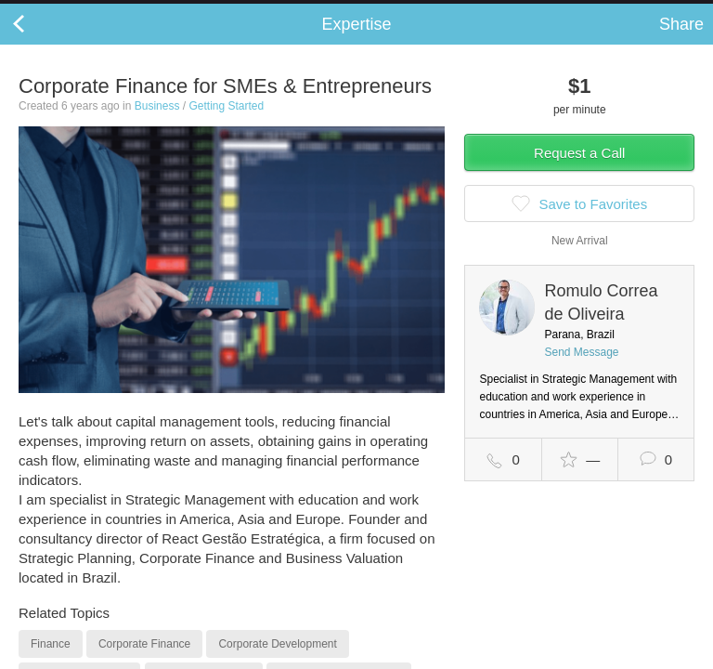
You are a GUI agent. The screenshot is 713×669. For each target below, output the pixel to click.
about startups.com (640, 12)
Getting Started (226, 124)
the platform (99, 11)
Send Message (581, 370)
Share (681, 42)
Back (37, 42)
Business (157, 124)
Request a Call (579, 171)
